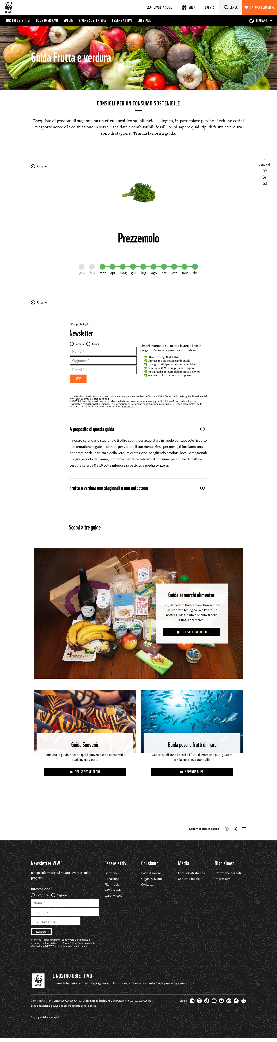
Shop (188, 7)
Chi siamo (145, 20)
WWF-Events (113, 892)
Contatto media (189, 880)
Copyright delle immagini (45, 1020)
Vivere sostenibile (92, 20)
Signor (95, 344)
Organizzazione (152, 880)
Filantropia (112, 886)
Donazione (112, 880)
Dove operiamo (47, 20)
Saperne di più (195, 773)
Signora (79, 344)
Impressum (223, 880)
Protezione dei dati (228, 874)
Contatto (147, 886)
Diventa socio (159, 7)
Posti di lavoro (151, 874)
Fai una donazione (262, 7)
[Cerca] (230, 7)
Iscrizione (111, 874)
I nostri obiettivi (17, 20)
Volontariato (113, 897)
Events (210, 7)
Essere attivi (122, 20)
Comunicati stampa (191, 874)
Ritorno (42, 166)
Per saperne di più (194, 633)
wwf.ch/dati (128, 407)
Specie (68, 20)
